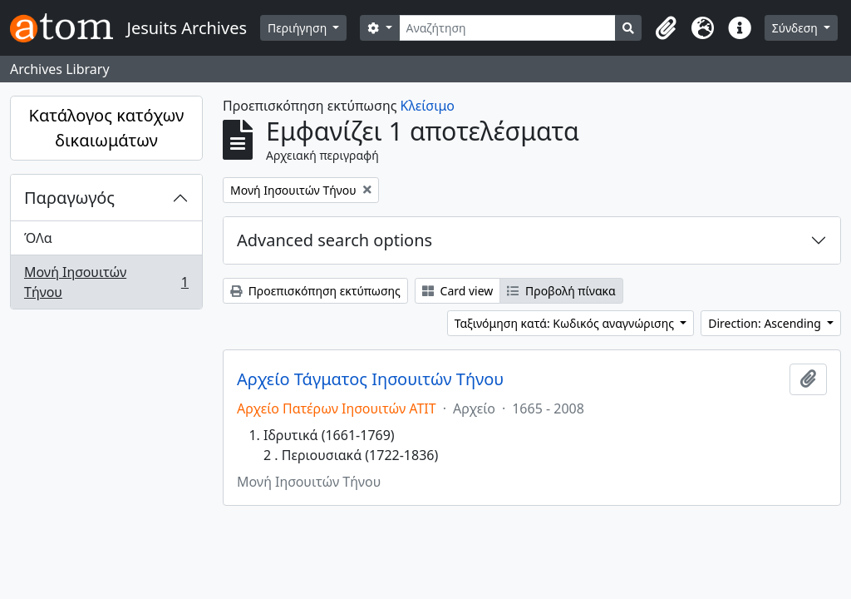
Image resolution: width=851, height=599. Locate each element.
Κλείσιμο (428, 106)
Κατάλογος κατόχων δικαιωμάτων (106, 127)
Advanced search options (334, 240)
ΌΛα (38, 238)
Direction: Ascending (766, 323)
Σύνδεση (796, 28)
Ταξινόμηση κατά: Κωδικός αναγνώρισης (566, 323)
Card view (457, 291)
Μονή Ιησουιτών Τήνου (106, 282)
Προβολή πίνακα (561, 291)
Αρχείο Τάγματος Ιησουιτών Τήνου (370, 379)
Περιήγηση (299, 28)
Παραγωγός (69, 197)
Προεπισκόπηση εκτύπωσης (315, 291)
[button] (666, 28)
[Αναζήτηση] (507, 28)
